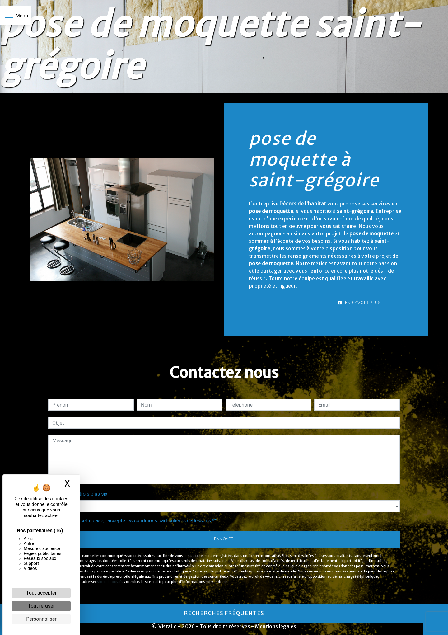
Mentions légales (275, 626)
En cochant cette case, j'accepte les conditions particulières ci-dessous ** (135, 521)
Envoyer (224, 539)
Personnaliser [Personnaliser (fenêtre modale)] (41, 619)
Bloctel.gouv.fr (109, 582)
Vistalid (167, 626)
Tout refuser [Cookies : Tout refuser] (41, 606)
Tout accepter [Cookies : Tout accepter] (41, 593)
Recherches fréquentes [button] (224, 613)
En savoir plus (359, 303)
